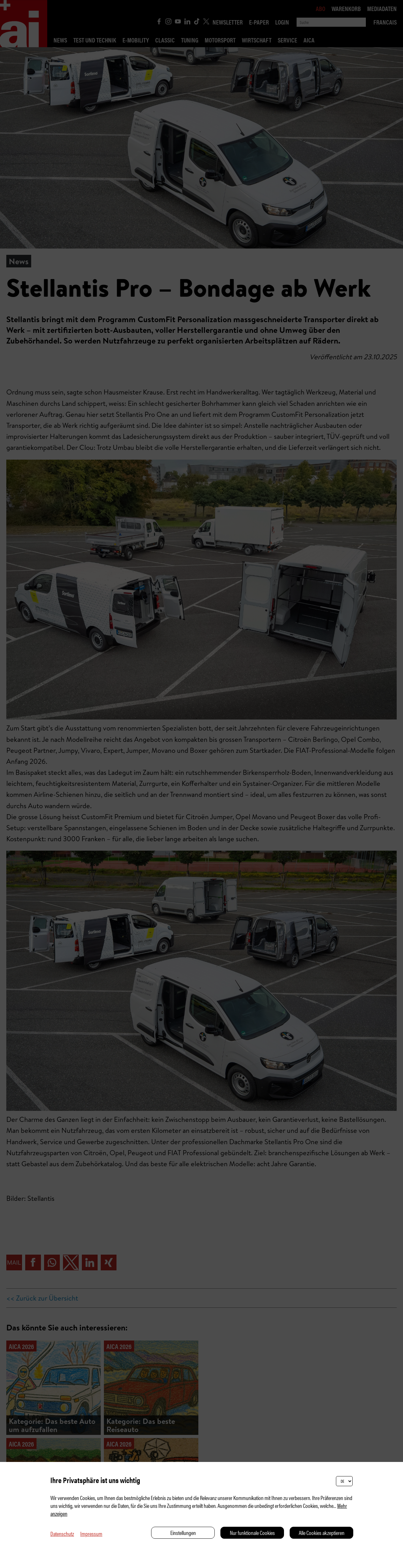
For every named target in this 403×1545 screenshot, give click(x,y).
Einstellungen (183, 1533)
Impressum (91, 1533)
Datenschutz (62, 1533)
